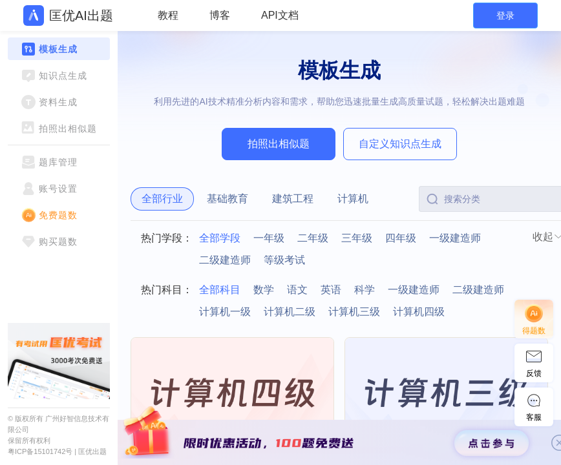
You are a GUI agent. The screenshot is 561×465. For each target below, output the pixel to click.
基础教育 (227, 198)
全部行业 (162, 198)
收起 (543, 236)
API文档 (280, 15)
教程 (168, 15)
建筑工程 (292, 198)
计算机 (352, 198)
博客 (219, 15)
